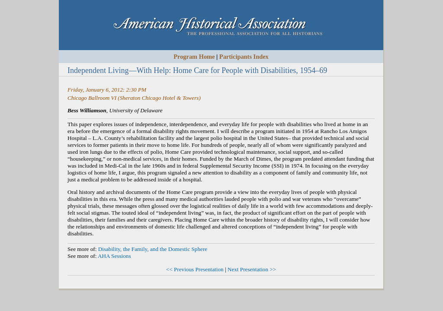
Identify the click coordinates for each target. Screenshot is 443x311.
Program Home (194, 56)
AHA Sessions (114, 256)
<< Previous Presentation (195, 269)
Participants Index (244, 56)
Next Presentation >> (252, 269)
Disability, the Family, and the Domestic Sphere (152, 249)
